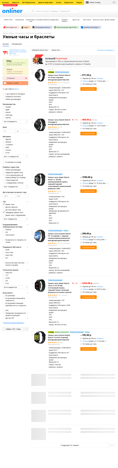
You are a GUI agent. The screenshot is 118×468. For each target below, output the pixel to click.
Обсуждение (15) (54, 344)
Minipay (85, 81)
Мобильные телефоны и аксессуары (39, 33)
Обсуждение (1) (53, 193)
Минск (16, 89)
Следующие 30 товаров (70, 445)
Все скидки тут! (10, 27)
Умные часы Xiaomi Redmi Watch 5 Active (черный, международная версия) (59, 337)
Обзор (66, 231)
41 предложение (88, 89)
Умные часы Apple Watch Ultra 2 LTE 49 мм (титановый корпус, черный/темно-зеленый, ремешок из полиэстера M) (59, 287)
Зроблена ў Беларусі (90, 27)
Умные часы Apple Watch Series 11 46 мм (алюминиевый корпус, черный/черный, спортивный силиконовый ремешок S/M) (59, 183)
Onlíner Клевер (95, 2)
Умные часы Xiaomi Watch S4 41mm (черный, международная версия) (59, 77)
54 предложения (88, 349)
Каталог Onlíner (8, 33)
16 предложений (88, 247)
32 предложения (88, 133)
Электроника (20, 33)
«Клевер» (99, 78)
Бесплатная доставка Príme (65, 27)
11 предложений (88, 297)
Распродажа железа (41, 27)
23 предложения (88, 191)
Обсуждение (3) (53, 129)
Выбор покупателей (61, 332)
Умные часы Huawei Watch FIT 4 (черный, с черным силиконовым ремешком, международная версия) (59, 236)
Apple (24, 27)
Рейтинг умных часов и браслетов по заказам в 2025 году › (17, 51)
